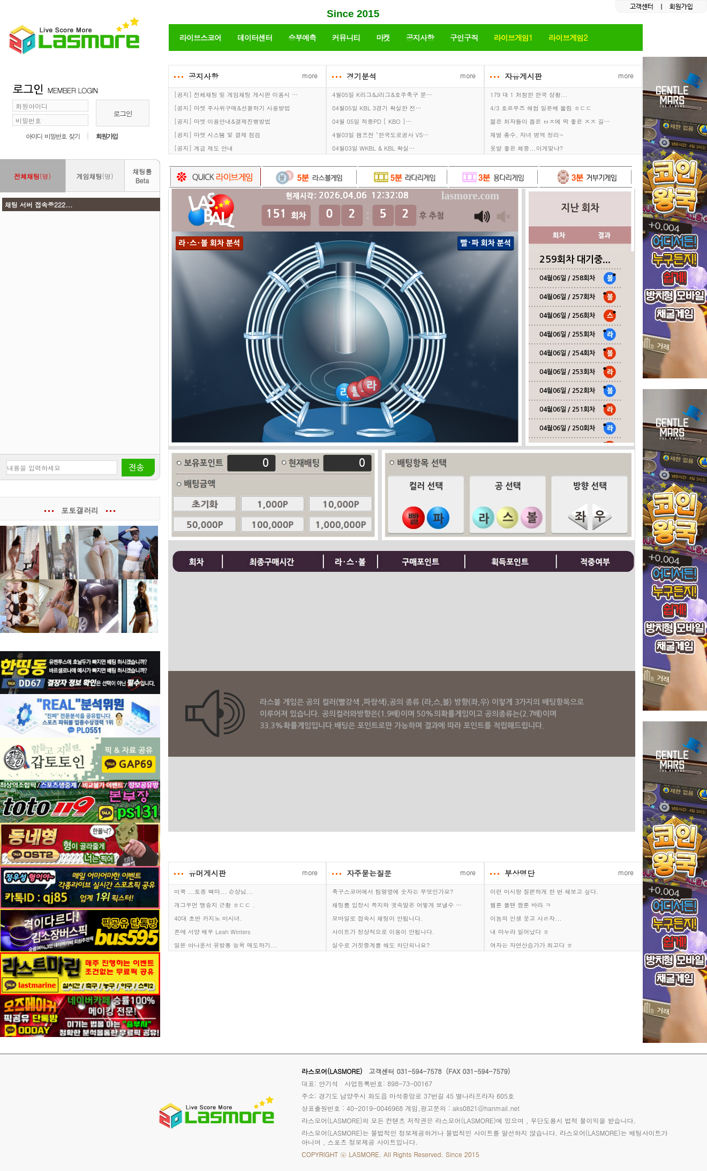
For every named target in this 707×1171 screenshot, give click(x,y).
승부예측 (302, 37)
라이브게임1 (513, 37)
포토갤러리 (80, 510)
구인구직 (464, 37)
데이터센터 (254, 37)
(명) (32, 176)
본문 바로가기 (0, 0)
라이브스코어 (200, 37)
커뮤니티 (346, 37)
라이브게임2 (567, 37)
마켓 (383, 37)
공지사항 (420, 37)
